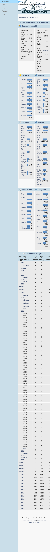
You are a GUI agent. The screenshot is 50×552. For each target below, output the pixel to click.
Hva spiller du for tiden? (23, 167)
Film (37, 104)
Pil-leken (23, 159)
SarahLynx (24, 222)
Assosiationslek (26, 172)
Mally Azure (38, 238)
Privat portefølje (39, 107)
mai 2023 (26, 306)
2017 (22, 478)
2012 (22, 493)
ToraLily (23, 115)
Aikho (22, 226)
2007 (22, 508)
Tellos (22, 211)
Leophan (23, 104)
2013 (22, 490)
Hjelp (3, 14)
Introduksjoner (41, 89)
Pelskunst (39, 110)
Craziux (23, 108)
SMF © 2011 (33, 520)
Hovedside (5, 1)
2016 (22, 481)
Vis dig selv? (23, 175)
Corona (23, 111)
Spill (37, 93)
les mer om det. (40, 4)
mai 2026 (26, 266)
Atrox (22, 96)
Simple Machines (41, 520)
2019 (22, 471)
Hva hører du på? (23, 141)
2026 (22, 263)
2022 (22, 462)
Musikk (38, 96)
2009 (22, 502)
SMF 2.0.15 (26, 520)
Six (22, 83)
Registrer (5, 11)
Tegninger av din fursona (39, 175)
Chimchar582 (25, 228)
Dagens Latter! (23, 162)
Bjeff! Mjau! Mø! (38, 81)
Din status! (23, 127)
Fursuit (38, 100)
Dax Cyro (22, 93)
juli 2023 (26, 300)
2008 (22, 505)
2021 (22, 465)
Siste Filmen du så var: (23, 154)
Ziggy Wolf (22, 101)
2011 (22, 496)
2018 (22, 474)
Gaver (38, 112)
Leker (38, 85)
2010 (22, 499)
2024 (22, 289)
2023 (22, 292)
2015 (22, 484)
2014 (22, 487)
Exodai (38, 243)
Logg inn (5, 8)
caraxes (45, 50)
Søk (3, 5)
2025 (22, 286)
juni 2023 (26, 303)
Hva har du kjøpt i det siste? (23, 147)
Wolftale (23, 79)
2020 (22, 468)
